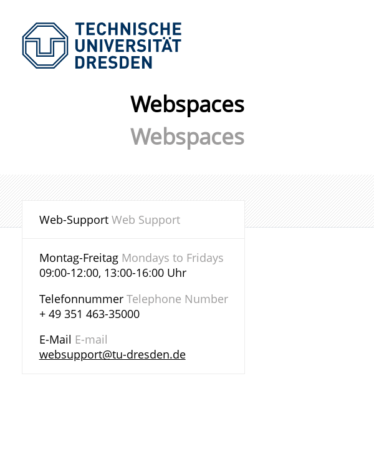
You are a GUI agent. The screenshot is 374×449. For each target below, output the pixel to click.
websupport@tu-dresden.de (112, 354)
